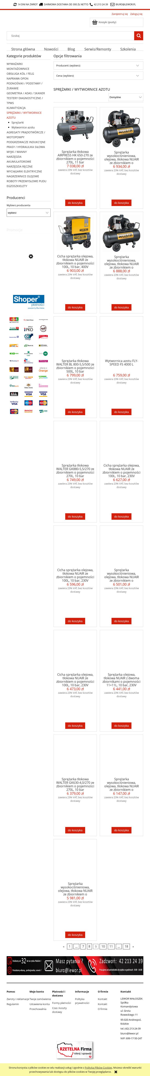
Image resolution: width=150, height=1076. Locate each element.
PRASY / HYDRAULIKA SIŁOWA (26, 147)
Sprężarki (18, 122)
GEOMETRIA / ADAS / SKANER (26, 93)
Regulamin (13, 1004)
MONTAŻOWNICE (18, 69)
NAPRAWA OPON (18, 78)
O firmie (102, 1009)
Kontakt (102, 999)
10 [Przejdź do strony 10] (103, 946)
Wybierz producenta (18, 205)
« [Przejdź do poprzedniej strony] (63, 946)
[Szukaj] (138, 35)
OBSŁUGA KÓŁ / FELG (20, 73)
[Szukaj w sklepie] (71, 35)
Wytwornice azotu (23, 127)
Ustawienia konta (39, 1004)
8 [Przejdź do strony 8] (89, 946)
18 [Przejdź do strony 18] (126, 946)
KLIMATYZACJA (16, 108)
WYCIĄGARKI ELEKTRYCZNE (24, 171)
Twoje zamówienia (40, 999)
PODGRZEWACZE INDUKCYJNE (26, 142)
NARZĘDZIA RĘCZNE (20, 166)
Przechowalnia (37, 1009)
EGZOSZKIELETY (17, 186)
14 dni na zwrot (25, 4)
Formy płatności (61, 1003)
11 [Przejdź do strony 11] (111, 946)
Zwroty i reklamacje (18, 999)
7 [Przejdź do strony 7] (83, 946)
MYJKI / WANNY (17, 152)
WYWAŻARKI (15, 64)
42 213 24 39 (99, 4)
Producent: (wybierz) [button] (68, 65)
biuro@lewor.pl (126, 4)
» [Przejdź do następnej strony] (133, 946)
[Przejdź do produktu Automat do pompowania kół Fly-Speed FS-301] (28, 274)
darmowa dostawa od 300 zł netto (63, 4)
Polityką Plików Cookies (98, 1067)
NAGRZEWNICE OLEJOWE (23, 176)
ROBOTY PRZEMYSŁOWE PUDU (26, 181)
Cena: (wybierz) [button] (65, 75)
